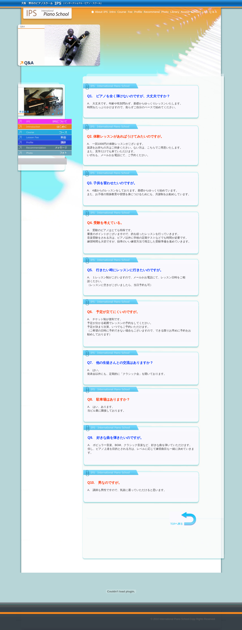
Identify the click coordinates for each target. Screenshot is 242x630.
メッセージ (151, 11)
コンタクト (185, 11)
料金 (130, 11)
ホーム (92, 11)
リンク (204, 11)
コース (121, 11)
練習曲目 (174, 11)
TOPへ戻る (183, 519)
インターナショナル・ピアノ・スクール (47, 13)
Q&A (214, 11)
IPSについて (101, 11)
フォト (164, 11)
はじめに (112, 11)
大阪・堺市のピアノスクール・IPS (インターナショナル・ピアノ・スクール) (60, 3)
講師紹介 (138, 11)
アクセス (195, 11)
